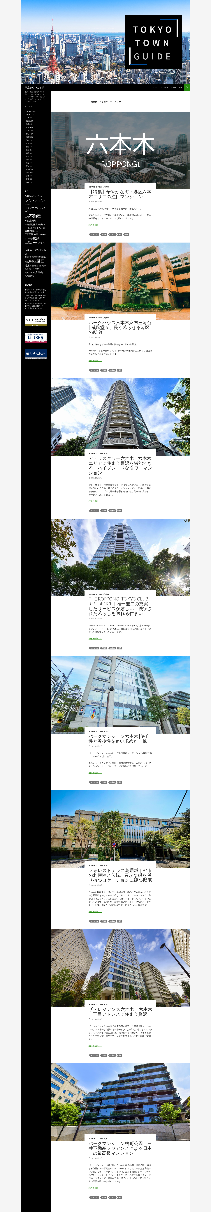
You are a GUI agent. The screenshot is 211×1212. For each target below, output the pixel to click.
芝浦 (27, 166)
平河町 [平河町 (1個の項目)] (30, 239)
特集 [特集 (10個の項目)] (27, 265)
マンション (94, 234)
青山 (27, 179)
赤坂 (27, 176)
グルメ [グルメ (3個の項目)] (40, 196)
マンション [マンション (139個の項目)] (35, 200)
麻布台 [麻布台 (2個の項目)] (31, 276)
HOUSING (164, 87)
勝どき (28, 134)
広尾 (27, 143)
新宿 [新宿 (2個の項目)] (31, 257)
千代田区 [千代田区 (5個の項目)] (29, 234)
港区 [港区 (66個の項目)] (40, 261)
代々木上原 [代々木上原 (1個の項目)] (28, 228)
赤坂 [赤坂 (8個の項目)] (35, 272)
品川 (27, 140)
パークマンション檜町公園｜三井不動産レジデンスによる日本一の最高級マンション (120, 1148)
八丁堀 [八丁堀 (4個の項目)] (42, 228)
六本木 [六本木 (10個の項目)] (28, 230)
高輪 (27, 182)
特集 (126, 234)
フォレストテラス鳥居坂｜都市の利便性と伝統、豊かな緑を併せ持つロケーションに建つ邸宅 (120, 875)
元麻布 (28, 124)
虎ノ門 (28, 169)
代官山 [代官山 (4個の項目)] (35, 228)
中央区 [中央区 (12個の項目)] (41, 224)
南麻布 (28, 137)
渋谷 (27, 160)
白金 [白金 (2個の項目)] (31, 266)
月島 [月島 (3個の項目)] (44, 257)
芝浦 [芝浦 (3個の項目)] (27, 268)
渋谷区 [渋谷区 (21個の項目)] (32, 261)
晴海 (27, 153)
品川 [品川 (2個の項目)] (26, 239)
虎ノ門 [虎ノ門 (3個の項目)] (31, 268)
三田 (27, 118)
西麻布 (28, 173)
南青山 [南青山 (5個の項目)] (37, 234)
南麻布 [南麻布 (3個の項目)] (43, 234)
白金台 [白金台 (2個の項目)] (35, 266)
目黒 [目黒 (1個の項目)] (39, 266)
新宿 (27, 147)
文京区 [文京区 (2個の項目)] (27, 257)
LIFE (180, 87)
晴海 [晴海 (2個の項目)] (40, 257)
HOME (155, 87)
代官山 (28, 121)
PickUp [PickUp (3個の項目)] (28, 196)
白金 (27, 163)
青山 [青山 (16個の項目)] (40, 272)
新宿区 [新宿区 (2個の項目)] (35, 257)
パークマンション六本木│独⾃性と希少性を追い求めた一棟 (119, 738)
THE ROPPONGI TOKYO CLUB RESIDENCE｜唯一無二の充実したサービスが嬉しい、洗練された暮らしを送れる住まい (120, 606)
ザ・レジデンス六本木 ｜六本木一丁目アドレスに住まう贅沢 (120, 1011)
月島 (27, 156)
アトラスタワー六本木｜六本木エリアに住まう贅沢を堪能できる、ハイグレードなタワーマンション (120, 465)
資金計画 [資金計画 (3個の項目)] (28, 272)
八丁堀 (28, 127)
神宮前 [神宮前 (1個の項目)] (44, 266)
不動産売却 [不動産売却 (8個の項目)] (30, 220)
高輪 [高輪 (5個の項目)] (27, 275)
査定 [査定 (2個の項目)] (26, 262)
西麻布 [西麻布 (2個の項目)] (37, 269)
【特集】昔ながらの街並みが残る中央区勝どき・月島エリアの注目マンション (35, 297)
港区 (119, 234)
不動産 (104, 234)
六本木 (106, 187)
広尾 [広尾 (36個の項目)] (36, 238)
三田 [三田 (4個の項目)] (27, 216)
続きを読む (95, 224)
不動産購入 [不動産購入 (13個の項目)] (31, 224)
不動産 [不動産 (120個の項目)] (35, 216)
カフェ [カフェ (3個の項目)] (34, 196)
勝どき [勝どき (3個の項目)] (35, 231)
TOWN (173, 87)
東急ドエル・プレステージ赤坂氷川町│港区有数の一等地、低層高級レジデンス (35, 305)
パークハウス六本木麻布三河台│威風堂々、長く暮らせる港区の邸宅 (120, 327)
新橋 (27, 150)
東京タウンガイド (34, 87)
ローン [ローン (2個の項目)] (27, 205)
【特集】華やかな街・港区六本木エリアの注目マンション (120, 194)
